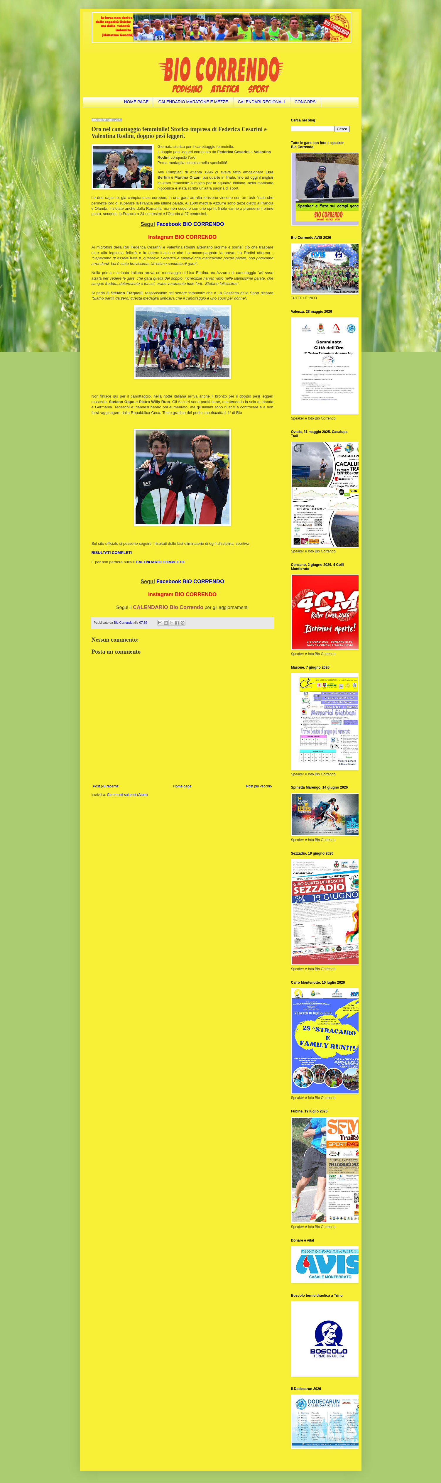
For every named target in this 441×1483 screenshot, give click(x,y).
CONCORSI (306, 101)
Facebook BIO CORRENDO (190, 224)
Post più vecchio (259, 786)
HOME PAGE (136, 101)
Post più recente (106, 786)
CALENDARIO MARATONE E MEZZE (193, 101)
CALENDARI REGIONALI (261, 101)
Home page (182, 786)
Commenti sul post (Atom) (127, 795)
